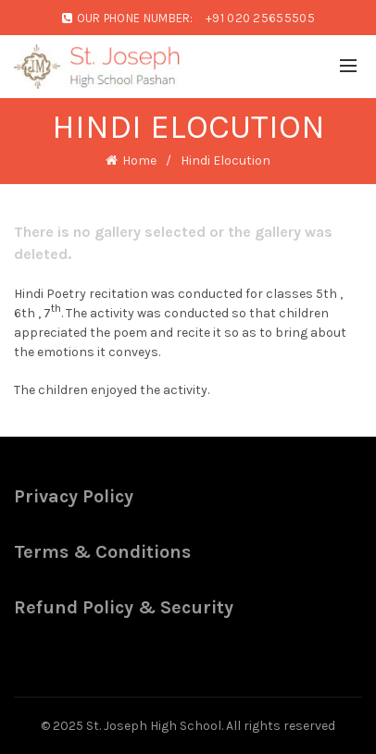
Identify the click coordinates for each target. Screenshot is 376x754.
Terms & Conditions (102, 551)
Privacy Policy (73, 496)
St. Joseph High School (153, 726)
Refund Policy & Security (123, 607)
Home (139, 160)
